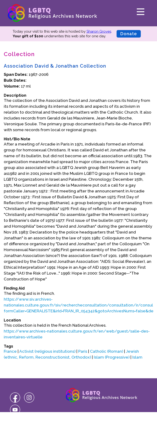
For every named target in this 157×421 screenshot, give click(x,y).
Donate (128, 33)
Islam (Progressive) (112, 357)
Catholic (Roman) (106, 351)
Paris (82, 351)
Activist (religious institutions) (47, 351)
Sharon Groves (98, 31)
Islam (137, 357)
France (10, 351)
